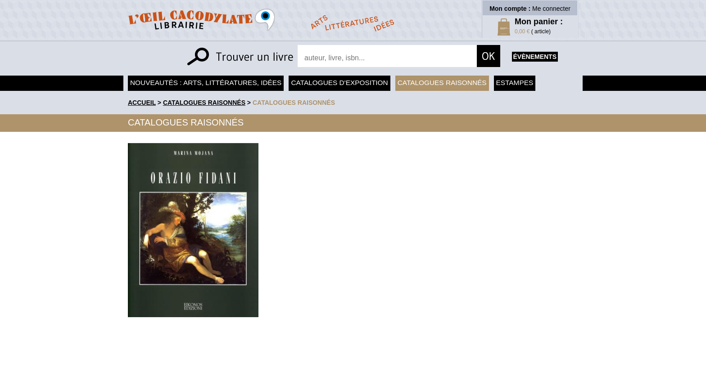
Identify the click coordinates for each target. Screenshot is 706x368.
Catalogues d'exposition (339, 82)
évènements (535, 56)
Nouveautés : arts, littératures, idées (205, 82)
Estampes (515, 82)
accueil (142, 102)
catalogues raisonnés (294, 102)
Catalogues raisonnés (442, 82)
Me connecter (551, 8)
